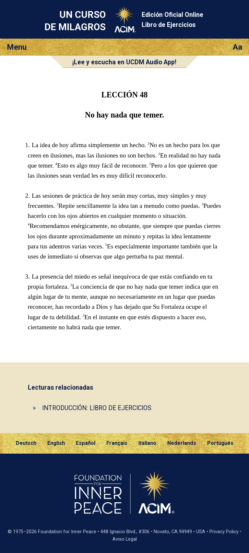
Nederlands (181, 443)
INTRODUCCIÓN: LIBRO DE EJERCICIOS (96, 408)
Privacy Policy (224, 531)
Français (116, 443)
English (56, 443)
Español (85, 443)
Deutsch (26, 443)
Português (220, 443)
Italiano (147, 443)
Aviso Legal (125, 539)
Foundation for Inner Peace (67, 531)
